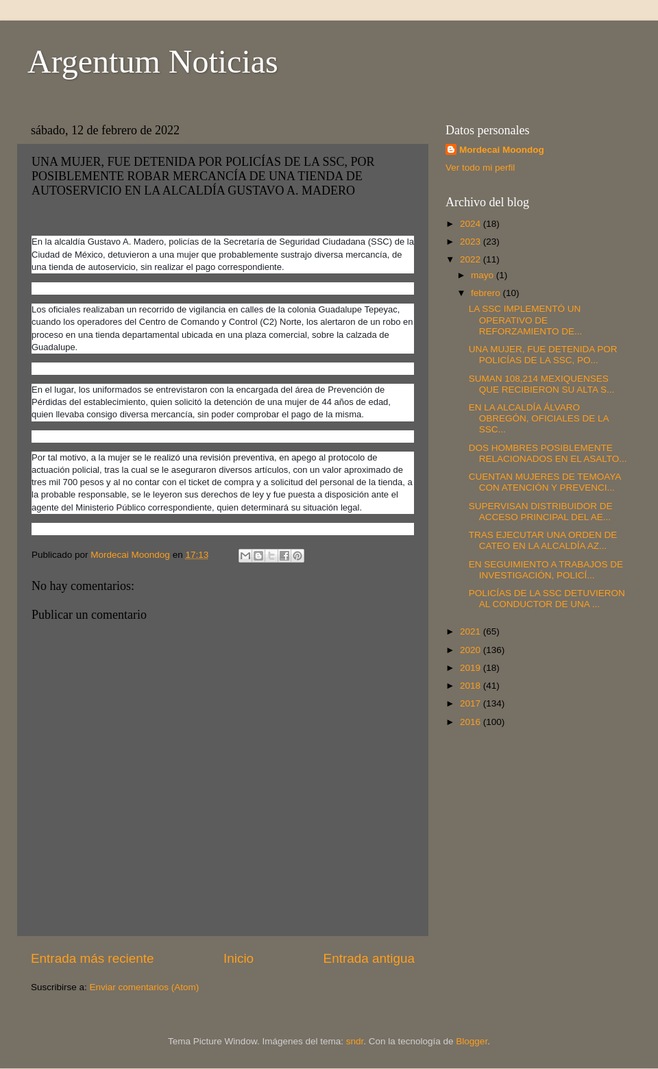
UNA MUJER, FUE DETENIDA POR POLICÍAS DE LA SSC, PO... (543, 354)
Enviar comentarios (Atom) (144, 987)
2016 (471, 722)
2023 (471, 241)
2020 (471, 650)
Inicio (238, 958)
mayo (483, 275)
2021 (471, 631)
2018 (471, 685)
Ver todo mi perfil (480, 167)
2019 (471, 668)
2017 (471, 703)
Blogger (471, 1041)
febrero (487, 293)
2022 (471, 259)
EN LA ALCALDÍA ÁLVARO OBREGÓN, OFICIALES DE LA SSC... (539, 418)
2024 (471, 224)
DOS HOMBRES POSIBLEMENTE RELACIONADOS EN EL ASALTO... (548, 453)
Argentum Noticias (152, 61)
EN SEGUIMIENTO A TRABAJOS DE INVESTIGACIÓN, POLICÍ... (546, 569)
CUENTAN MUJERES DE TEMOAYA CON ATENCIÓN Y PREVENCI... (545, 482)
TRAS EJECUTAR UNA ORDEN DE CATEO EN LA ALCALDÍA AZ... (543, 540)
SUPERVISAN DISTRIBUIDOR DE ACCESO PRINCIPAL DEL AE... (541, 511)
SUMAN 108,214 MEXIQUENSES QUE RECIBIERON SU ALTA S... (542, 384)
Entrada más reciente (92, 958)
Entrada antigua (369, 958)
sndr (355, 1041)
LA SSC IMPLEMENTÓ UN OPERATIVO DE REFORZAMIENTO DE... (526, 320)
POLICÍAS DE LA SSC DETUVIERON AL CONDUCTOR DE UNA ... (547, 598)
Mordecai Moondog (501, 150)
